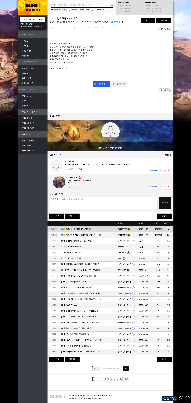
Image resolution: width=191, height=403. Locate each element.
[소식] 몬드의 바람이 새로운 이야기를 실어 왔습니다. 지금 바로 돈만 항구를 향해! (81, 340)
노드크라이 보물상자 (100, 10)
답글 (76, 169)
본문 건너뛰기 (115, 22)
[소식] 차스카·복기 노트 (69, 305)
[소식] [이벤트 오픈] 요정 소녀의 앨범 (73, 282)
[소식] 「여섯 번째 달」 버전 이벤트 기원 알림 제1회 (78, 317)
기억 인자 (89, 10)
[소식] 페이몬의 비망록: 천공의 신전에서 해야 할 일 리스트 (80, 264)
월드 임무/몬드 (64, 10)
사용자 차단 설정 (164, 29)
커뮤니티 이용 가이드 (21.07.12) (77, 229)
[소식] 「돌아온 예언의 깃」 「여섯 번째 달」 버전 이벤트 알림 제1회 (81, 323)
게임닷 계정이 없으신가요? (28, 24)
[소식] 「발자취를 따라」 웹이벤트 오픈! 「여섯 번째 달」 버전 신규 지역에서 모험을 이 (81, 293)
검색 (125, 368)
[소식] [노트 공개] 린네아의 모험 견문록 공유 (76, 346)
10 (121, 379)
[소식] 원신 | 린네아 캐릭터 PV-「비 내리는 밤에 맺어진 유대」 (81, 352)
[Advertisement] (110, 36)
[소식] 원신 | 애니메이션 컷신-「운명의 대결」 (77, 241)
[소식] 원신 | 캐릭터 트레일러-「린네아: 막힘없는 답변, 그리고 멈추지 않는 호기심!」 (81, 311)
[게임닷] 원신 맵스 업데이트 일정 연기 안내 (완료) (80, 270)
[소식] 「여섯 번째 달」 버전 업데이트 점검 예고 (77, 276)
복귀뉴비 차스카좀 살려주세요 (71, 247)
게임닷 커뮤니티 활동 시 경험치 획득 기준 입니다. (82, 235)
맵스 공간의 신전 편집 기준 (70, 258)
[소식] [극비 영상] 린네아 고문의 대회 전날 (75, 334)
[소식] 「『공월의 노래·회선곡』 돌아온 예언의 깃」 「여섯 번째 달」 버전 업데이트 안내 (81, 299)
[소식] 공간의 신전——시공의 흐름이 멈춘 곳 (76, 328)
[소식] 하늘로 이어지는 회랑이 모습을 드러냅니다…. (78, 288)
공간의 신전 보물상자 (77, 10)
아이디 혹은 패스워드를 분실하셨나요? (31, 26)
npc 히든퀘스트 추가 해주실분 (71, 253)
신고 (122, 22)
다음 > (126, 379)
